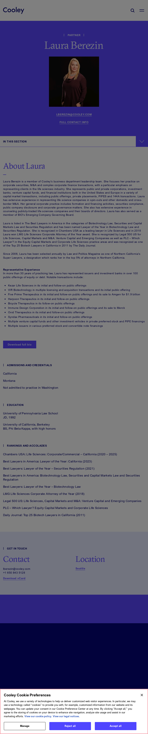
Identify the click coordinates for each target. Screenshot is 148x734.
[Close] (142, 697)
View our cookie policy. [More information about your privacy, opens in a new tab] (38, 718)
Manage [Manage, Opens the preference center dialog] (24, 728)
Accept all (116, 728)
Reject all (70, 728)
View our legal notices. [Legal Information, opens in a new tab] (66, 718)
